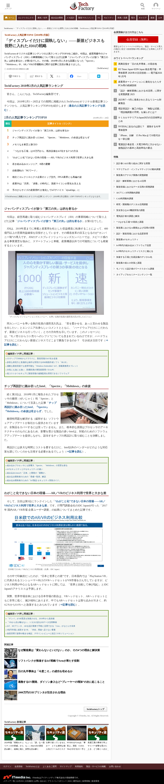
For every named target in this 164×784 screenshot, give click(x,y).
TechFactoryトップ (95, 709)
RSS (70, 781)
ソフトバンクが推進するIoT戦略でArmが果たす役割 (48, 660)
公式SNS (20, 781)
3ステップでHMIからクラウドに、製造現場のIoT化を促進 (32, 358)
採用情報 (86, 781)
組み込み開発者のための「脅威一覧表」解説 (26, 477)
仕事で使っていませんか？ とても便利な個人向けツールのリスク (55, 745)
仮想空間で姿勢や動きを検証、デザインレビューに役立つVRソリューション (40, 633)
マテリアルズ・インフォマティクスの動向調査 (138, 169)
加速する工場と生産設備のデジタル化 (134, 257)
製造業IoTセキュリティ (127, 239)
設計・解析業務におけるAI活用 (131, 181)
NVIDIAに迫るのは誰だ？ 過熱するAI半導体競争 (139, 128)
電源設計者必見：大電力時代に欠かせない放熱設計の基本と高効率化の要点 (139, 146)
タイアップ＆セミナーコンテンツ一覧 (134, 274)
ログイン (7, 766)
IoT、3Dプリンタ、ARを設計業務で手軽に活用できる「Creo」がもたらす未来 (41, 626)
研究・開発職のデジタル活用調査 (132, 204)
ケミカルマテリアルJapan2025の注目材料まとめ (140, 119)
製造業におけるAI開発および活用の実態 (135, 228)
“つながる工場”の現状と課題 (130, 222)
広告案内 (29, 781)
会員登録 (18, 766)
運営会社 (77, 781)
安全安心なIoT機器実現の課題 (130, 210)
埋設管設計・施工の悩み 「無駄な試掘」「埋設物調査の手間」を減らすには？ (139, 110)
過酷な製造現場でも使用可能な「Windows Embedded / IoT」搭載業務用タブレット (42, 366)
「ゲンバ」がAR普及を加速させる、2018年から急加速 (31, 618)
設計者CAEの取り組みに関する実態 (133, 163)
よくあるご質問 (50, 766)
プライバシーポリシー (57, 781)
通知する (39, 76)
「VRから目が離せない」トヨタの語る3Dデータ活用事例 (32, 622)
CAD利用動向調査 (124, 198)
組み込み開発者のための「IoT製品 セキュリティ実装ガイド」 (34, 480)
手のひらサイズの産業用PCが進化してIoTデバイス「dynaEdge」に (46, 190)
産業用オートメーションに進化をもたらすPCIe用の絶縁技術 (139, 84)
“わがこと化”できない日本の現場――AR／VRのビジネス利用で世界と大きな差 (52, 157)
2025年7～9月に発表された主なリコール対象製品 (139, 101)
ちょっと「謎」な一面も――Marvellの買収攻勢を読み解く (35, 745)
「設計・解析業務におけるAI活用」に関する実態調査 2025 (140, 93)
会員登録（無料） (138, 39)
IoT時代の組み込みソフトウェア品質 (133, 245)
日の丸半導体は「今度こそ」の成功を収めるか (45, 671)
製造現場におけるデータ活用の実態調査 (135, 187)
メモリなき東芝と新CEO (24, 144)
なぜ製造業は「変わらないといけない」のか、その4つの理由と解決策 (59, 650)
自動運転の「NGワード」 (25, 170)
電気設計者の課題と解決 (127, 216)
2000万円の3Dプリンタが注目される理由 (41, 692)
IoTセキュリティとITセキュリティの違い (25, 469)
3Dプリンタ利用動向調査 (128, 192)
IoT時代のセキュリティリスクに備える (134, 251)
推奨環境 (95, 781)
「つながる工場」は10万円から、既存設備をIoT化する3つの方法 (45, 151)
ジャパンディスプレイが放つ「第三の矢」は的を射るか (40, 130)
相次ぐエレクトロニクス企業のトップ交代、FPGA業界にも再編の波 (47, 177)
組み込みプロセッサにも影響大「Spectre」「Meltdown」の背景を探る (37, 465)
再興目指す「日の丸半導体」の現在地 (137, 64)
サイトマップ (66, 766)
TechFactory (8, 28)
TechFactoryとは (32, 766)
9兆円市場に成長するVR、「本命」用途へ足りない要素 (31, 630)
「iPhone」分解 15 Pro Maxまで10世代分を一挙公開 (139, 137)
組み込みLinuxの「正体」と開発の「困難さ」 (27, 473)
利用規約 (79, 766)
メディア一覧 (9, 781)
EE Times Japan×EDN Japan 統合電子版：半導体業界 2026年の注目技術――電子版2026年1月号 (140, 73)
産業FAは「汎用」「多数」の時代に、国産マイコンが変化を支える (46, 183)
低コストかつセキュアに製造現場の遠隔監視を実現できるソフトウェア (38, 373)
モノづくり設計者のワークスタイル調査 (135, 269)
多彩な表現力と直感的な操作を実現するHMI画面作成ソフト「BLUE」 (38, 362)
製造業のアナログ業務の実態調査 (132, 175)
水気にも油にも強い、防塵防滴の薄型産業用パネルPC (30, 370)
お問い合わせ (115, 766)
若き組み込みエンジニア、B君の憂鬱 (31, 164)
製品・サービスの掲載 (96, 766)
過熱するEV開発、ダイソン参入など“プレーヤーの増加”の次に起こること (61, 681)
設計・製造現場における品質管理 (132, 233)
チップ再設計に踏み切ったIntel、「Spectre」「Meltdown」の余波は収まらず (50, 137)
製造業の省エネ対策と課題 (129, 263)
